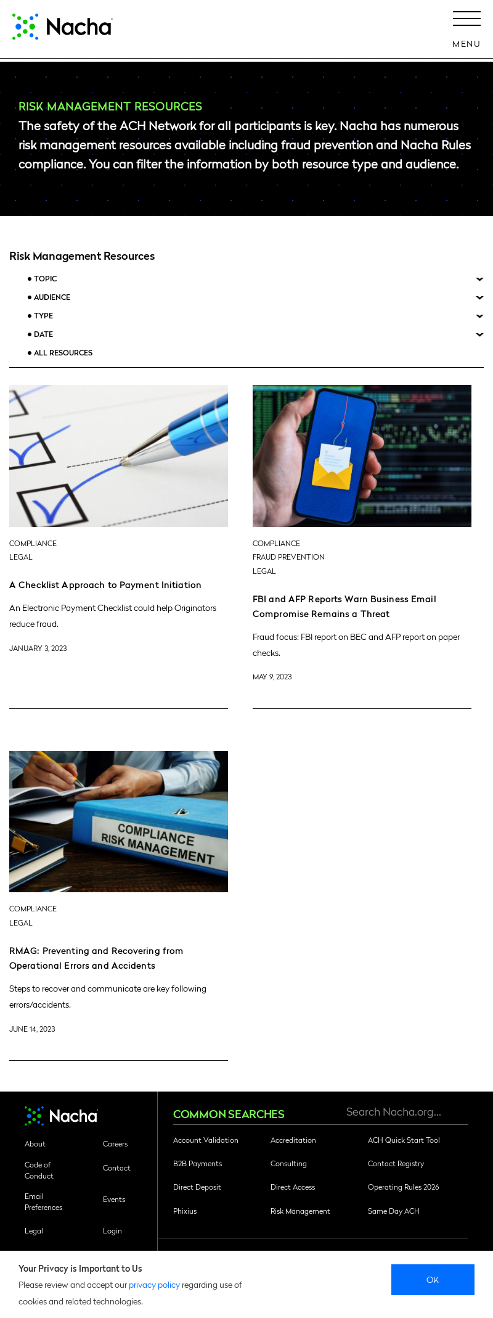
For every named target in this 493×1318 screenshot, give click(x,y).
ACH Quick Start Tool (404, 1140)
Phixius (185, 1211)
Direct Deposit (197, 1187)
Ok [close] (432, 1279)
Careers (115, 1143)
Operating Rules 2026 (403, 1187)
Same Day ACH (394, 1211)
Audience (52, 297)
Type (43, 315)
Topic (45, 278)
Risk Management (300, 1211)
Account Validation (205, 1140)
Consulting (289, 1163)
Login (112, 1230)
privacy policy (154, 1284)
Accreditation (293, 1140)
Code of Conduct (39, 1169)
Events (114, 1199)
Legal (34, 1230)
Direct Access (293, 1187)
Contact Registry (396, 1163)
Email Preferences (43, 1201)
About (35, 1143)
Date (43, 334)
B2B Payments (197, 1163)
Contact (117, 1167)
